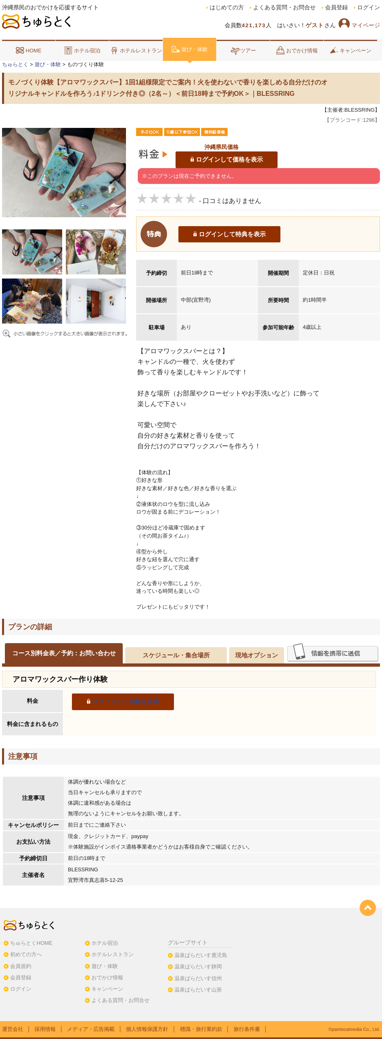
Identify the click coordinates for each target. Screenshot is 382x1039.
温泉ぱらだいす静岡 (198, 966)
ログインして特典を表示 (232, 234)
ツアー (243, 50)
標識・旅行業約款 (201, 1029)
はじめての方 (227, 7)
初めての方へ (26, 954)
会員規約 (20, 966)
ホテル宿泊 (82, 50)
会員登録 (336, 7)
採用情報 (45, 1029)
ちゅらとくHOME (31, 943)
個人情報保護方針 (147, 1029)
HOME (28, 50)
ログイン (368, 7)
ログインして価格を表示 (229, 159)
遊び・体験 (189, 49)
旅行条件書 (247, 1029)
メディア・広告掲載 (91, 1029)
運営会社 (12, 1029)
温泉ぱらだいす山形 (198, 990)
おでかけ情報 (297, 50)
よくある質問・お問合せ (284, 7)
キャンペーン (350, 50)
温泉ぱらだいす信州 (198, 978)
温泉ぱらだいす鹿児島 (200, 955)
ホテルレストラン (136, 50)
